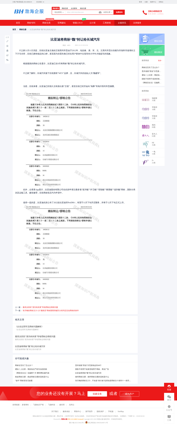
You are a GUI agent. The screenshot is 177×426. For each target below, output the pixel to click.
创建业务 (97, 394)
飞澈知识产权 (38, 405)
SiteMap (121, 411)
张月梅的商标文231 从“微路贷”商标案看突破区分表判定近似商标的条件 (51, 311)
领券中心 (153, 2)
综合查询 (59, 12)
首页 (18, 23)
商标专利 (31, 23)
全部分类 (108, 12)
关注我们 (40, 2)
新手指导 (89, 411)
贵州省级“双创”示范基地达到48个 (88, 365)
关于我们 (54, 411)
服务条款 (66, 411)
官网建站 (62, 23)
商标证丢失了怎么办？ (24, 365)
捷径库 (62, 405)
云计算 (93, 23)
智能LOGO (77, 23)
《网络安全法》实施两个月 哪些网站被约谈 (32, 373)
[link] (14, 29)
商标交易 (65, 8)
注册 (146, 2)
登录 (140, 2)
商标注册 (22, 29)
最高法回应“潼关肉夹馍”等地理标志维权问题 (40, 307)
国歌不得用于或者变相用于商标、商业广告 (92, 369)
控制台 (161, 2)
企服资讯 (122, 23)
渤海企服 (64, 419)
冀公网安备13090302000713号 (96, 423)
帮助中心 (77, 411)
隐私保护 (100, 411)
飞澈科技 (51, 405)
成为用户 (129, 394)
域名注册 (83, 8)
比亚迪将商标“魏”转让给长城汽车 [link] (43, 29)
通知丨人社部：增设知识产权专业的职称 (31, 369)
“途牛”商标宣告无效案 (24, 381)
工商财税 (107, 23)
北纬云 (71, 405)
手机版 (110, 411)
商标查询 (56, 8)
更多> (160, 60)
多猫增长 (25, 405)
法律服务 (137, 23)
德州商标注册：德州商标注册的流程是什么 (92, 377)
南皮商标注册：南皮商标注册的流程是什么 (32, 377)
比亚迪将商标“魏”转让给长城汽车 (88, 373)
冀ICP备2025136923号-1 (77, 423)
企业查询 (74, 8)
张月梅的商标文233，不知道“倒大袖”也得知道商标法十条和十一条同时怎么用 (105, 381)
